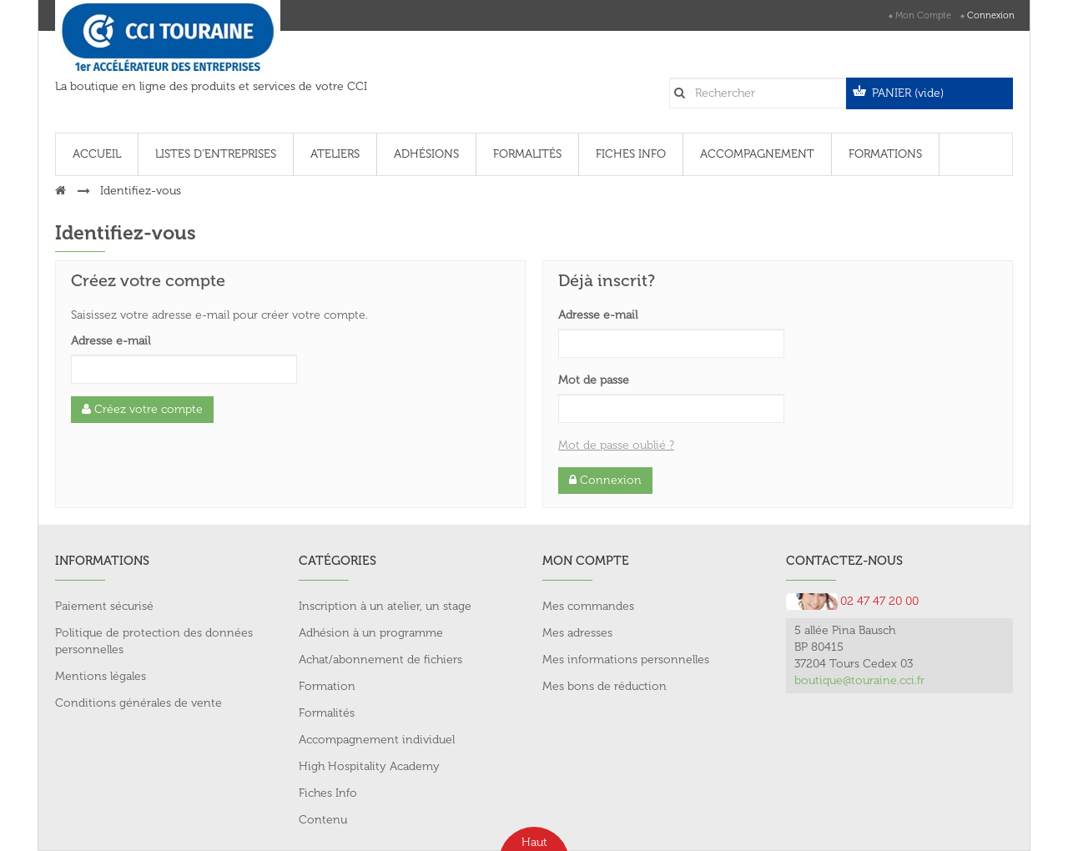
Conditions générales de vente (138, 703)
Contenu (323, 820)
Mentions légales (100, 676)
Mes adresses (577, 633)
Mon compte (923, 15)
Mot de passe (593, 380)
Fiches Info (328, 793)
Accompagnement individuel (377, 740)
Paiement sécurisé (104, 606)
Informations (102, 560)
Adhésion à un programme (371, 633)
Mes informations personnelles (625, 659)
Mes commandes (588, 606)
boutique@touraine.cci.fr (859, 680)
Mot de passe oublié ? (616, 445)
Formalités (327, 713)
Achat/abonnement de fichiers (380, 659)
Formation (327, 686)
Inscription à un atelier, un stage (385, 606)
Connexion (991, 15)
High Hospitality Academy (369, 766)
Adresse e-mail (110, 341)
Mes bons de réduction (604, 686)
